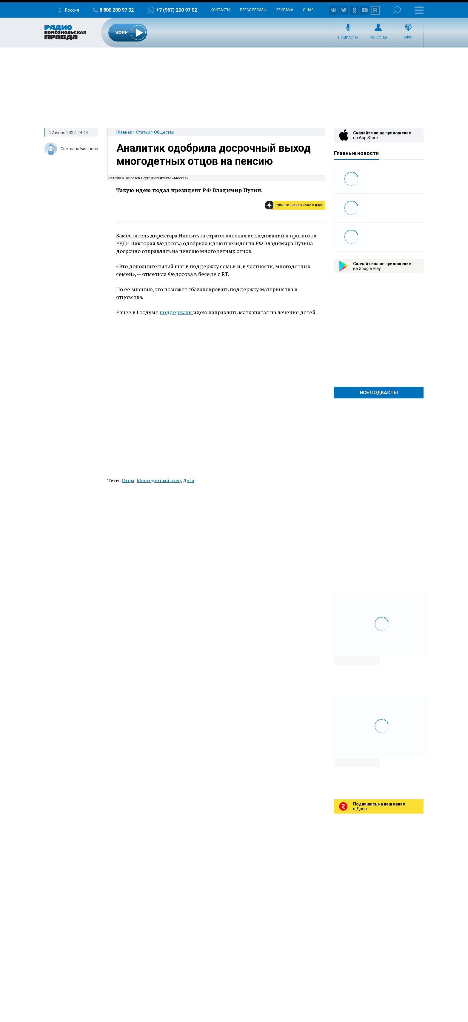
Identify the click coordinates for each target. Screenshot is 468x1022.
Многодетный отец (159, 480)
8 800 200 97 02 (116, 10)
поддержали (176, 312)
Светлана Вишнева (79, 148)
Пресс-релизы (253, 10)
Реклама (284, 10)
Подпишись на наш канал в (299, 205)
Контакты (220, 10)
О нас (308, 10)
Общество (164, 132)
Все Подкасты (379, 392)
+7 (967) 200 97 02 (176, 10)
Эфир (408, 37)
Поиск (397, 10)
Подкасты (348, 37)
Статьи (143, 132)
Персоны (378, 37)
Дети (188, 480)
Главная (124, 132)
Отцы (128, 480)
